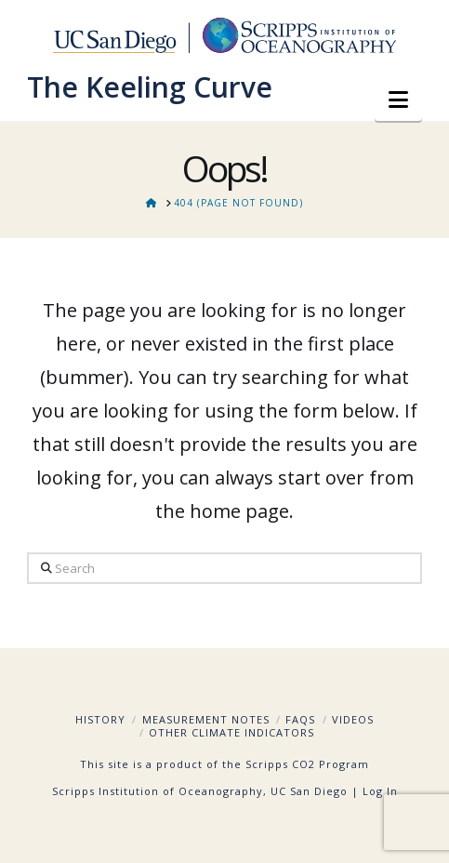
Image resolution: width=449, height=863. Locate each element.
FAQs (300, 719)
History (100, 719)
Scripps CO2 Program (307, 764)
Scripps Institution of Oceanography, (159, 791)
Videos (353, 719)
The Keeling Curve (149, 87)
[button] (398, 99)
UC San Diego (309, 791)
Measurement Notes (206, 719)
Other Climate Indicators (231, 732)
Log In (380, 791)
